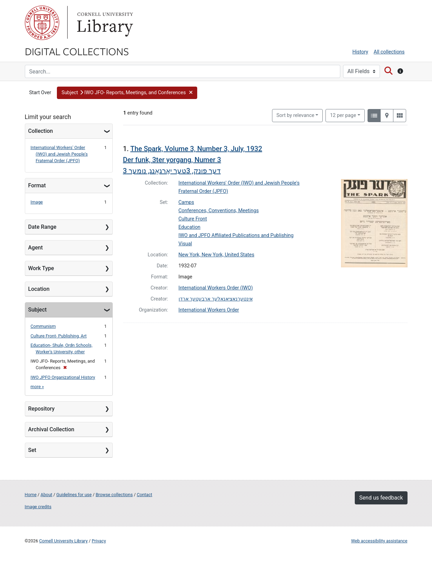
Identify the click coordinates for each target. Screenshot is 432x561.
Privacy (99, 540)
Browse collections (114, 494)
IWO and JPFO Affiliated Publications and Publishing (236, 235)
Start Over (40, 93)
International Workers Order (209, 310)
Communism (43, 326)
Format (37, 185)
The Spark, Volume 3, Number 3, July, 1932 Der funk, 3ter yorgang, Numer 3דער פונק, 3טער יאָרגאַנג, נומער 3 (192, 160)
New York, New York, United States (216, 255)
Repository (41, 408)
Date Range (42, 227)
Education (190, 227)
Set (32, 450)
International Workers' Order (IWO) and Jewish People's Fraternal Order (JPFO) (59, 154)
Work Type (41, 268)
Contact (144, 494)
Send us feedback (381, 497)
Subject (37, 309)
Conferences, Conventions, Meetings (219, 211)
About (46, 494)
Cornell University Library (63, 540)
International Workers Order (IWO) (216, 288)
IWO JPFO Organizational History (63, 377)
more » (37, 386)
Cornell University (42, 23)
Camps (186, 202)
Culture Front (193, 219)
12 (343, 114)
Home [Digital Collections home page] (31, 494)
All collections (389, 52)
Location (39, 289)
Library (104, 23)
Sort (295, 115)
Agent (35, 247)
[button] (127, 93)
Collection (40, 131)
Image (37, 202)
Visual (185, 244)
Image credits (38, 506)
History (360, 52)
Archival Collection (51, 429)
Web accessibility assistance (379, 540)
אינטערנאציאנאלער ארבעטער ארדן (216, 299)
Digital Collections (77, 51)
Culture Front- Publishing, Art (59, 335)
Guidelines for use (73, 494)
